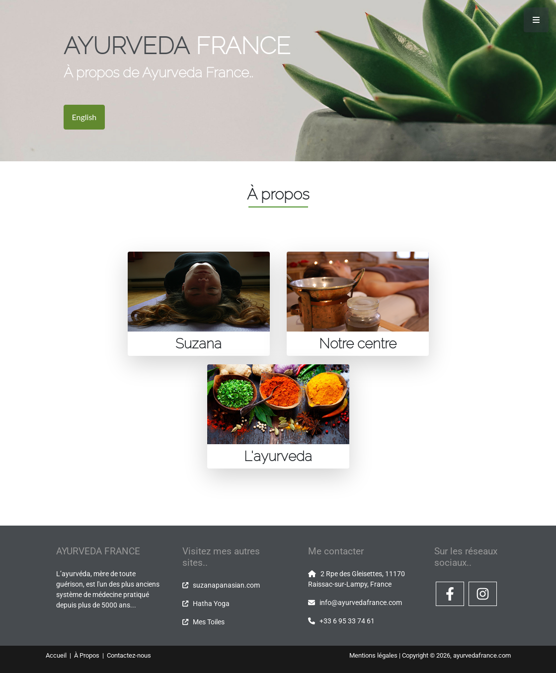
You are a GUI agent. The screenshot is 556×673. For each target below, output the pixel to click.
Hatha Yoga (211, 603)
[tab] (198, 303)
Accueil (57, 655)
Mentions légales (373, 655)
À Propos (87, 655)
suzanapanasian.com (226, 585)
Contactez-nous (129, 655)
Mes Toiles (209, 622)
